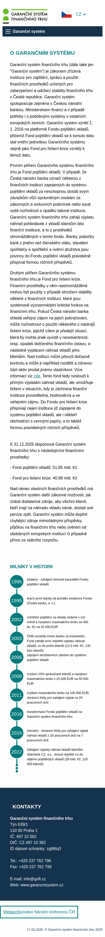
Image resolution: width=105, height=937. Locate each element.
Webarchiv (12, 912)
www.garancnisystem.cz (41, 885)
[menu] (8, 31)
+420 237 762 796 (35, 861)
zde (37, 376)
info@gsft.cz (35, 879)
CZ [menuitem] (71, 14)
